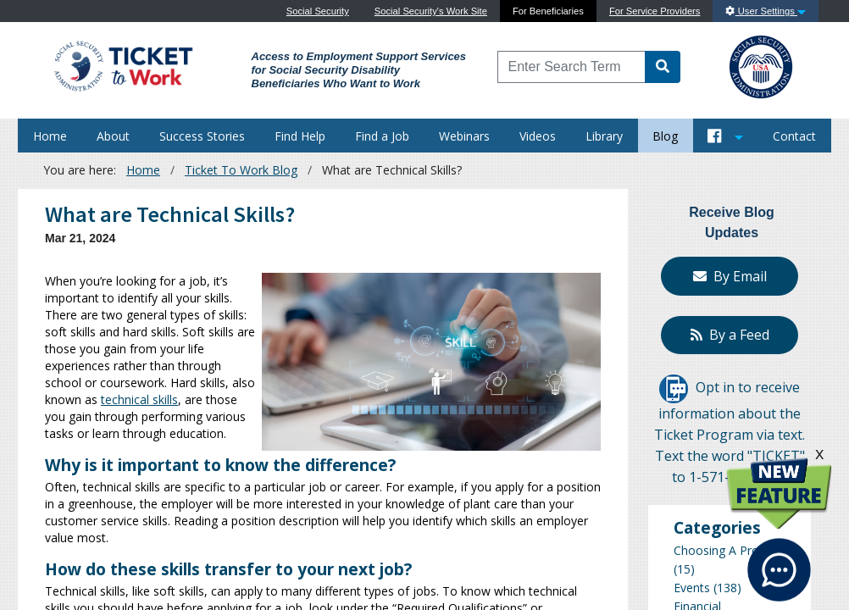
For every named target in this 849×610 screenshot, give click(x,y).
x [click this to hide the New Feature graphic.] (819, 452)
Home (50, 136)
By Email (730, 276)
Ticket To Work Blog (241, 170)
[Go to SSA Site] (761, 64)
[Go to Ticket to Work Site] (122, 64)
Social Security (317, 11)
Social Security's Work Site (431, 11)
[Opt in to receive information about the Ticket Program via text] (673, 387)
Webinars (464, 136)
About (113, 136)
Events (692, 588)
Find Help (300, 136)
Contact (794, 136)
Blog (665, 136)
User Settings (765, 11)
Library (604, 136)
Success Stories (202, 136)
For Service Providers (655, 11)
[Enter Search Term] (571, 67)
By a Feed (730, 334)
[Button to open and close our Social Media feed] (725, 135)
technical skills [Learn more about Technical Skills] (139, 399)
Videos (537, 136)
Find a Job (382, 136)
